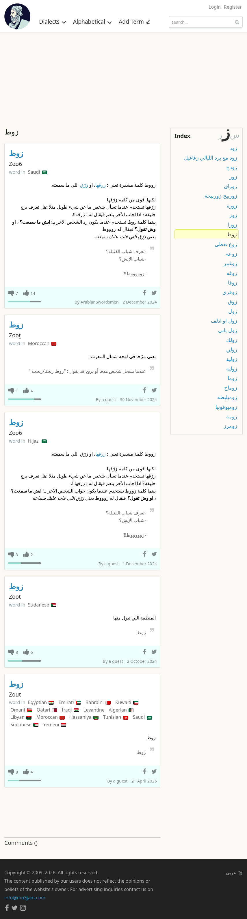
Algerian (121, 710)
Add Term (134, 21)
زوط (16, 153)
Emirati (70, 702)
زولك (231, 339)
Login (215, 7)
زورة (232, 205)
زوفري (229, 292)
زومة (231, 416)
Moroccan (42, 343)
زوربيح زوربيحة (221, 195)
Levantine (94, 710)
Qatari (47, 710)
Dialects (52, 21)
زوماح (230, 387)
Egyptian (41, 702)
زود (233, 148)
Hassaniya (83, 717)
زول (232, 311)
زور (233, 176)
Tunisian (115, 717)
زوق (232, 301)
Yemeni (54, 724)
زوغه (231, 272)
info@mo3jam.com (24, 897)
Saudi (37, 172)
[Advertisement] (123, 75)
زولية (231, 358)
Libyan (20, 717)
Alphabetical (92, 21)
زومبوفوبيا (226, 406)
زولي (231, 349)
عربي (234, 872)
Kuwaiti (126, 702)
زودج (231, 167)
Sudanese (42, 605)
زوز (233, 214)
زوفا (232, 282)
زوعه (231, 253)
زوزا (232, 224)
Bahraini (98, 702)
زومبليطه (227, 397)
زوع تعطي (226, 244)
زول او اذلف (224, 320)
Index (182, 136)
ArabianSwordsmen (100, 302)
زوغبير (230, 263)
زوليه (231, 368)
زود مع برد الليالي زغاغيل (210, 157)
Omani (21, 710)
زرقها (100, 185)
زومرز (230, 425)
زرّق (84, 185)
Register (233, 7)
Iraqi (70, 710)
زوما (232, 378)
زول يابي (227, 330)
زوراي (230, 186)
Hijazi (37, 441)
